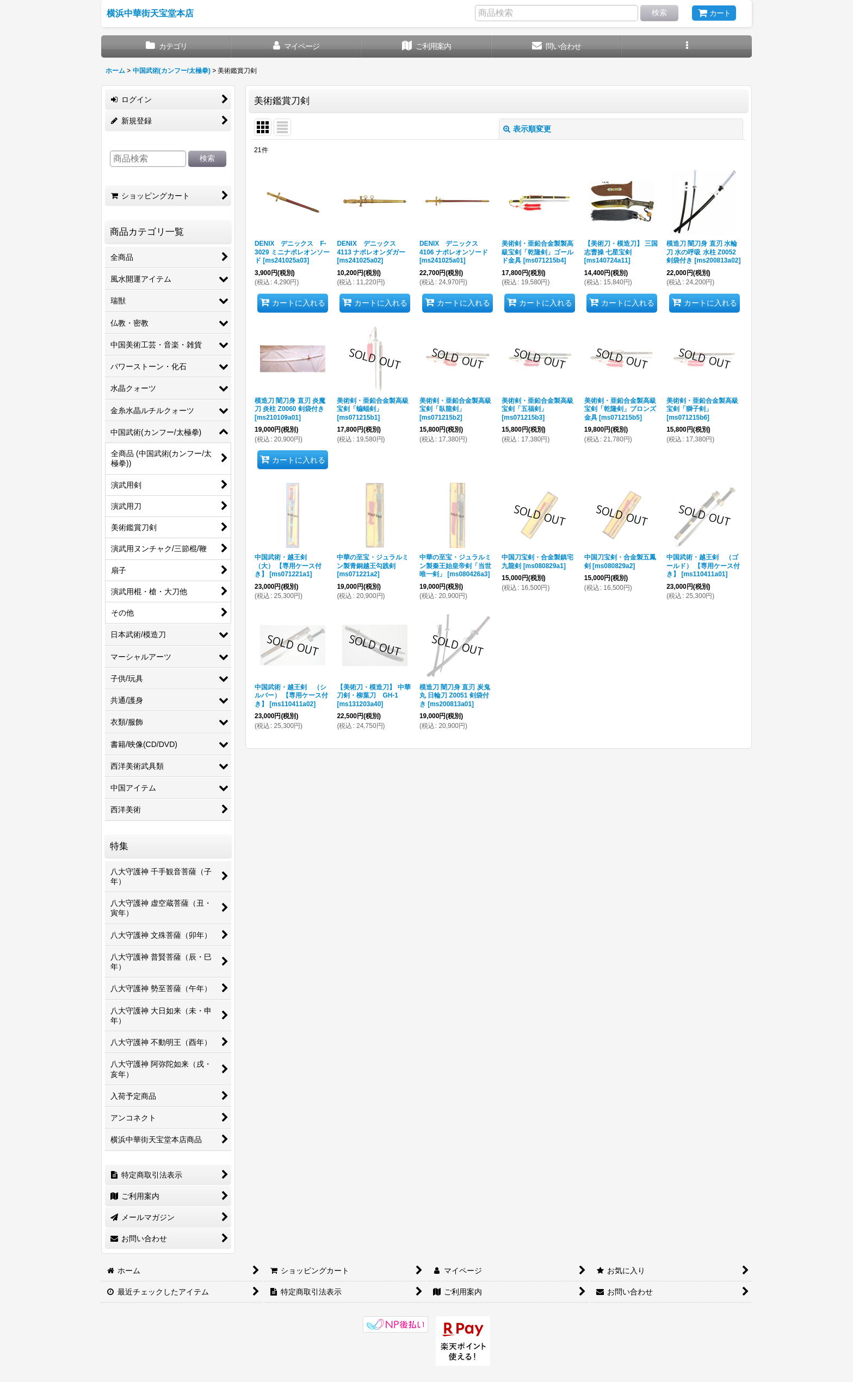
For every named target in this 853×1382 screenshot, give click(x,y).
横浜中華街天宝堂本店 (150, 13)
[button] (687, 46)
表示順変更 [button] (527, 128)
